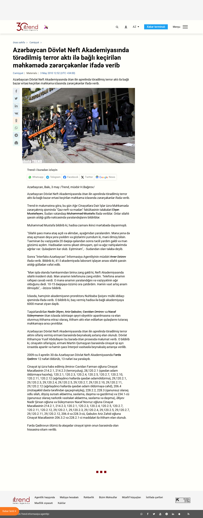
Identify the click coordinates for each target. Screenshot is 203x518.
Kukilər (62, 503)
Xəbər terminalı (156, 26)
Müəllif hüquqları (131, 497)
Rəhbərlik (89, 497)
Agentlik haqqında (45, 497)
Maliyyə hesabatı (69, 497)
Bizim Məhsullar (108, 497)
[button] (16, 91)
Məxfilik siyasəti (44, 503)
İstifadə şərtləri (154, 497)
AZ (134, 27)
